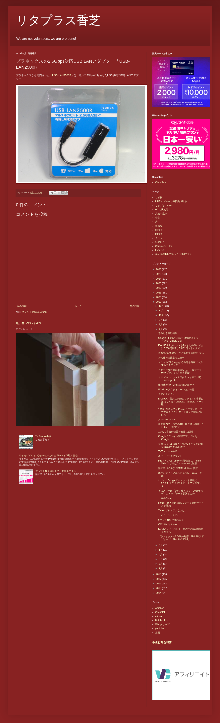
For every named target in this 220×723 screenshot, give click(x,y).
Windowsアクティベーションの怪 (176, 389)
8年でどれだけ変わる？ (171, 519)
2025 (159, 274)
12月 (162, 306)
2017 (159, 579)
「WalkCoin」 (165, 498)
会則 (157, 217)
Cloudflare (160, 182)
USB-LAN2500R (61, 75)
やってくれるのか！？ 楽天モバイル (55, 470)
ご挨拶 (158, 197)
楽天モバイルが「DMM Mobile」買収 (178, 468)
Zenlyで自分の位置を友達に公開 (175, 431)
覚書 (157, 632)
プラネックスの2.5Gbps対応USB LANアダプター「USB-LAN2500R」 (181, 538)
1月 (161, 568)
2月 (161, 563)
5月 (161, 549)
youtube (159, 628)
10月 (162, 315)
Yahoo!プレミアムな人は (171, 510)
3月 (161, 559)
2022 (159, 288)
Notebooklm (161, 620)
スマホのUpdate (167, 419)
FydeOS (159, 250)
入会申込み (161, 213)
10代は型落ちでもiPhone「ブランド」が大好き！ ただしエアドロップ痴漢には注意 (180, 412)
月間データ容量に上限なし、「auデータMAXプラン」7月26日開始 (179, 371)
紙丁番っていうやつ (28, 323)
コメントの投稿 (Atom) (34, 312)
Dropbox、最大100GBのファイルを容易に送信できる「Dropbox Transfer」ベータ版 (181, 401)
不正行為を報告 (162, 642)
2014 (159, 593)
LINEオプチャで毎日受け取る (171, 201)
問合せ (158, 229)
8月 (161, 324)
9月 (161, 320)
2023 (159, 283)
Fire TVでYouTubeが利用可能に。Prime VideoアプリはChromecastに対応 (179, 462)
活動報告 (160, 242)
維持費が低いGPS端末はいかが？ (176, 384)
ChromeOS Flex (163, 246)
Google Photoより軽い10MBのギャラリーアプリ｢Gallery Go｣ (180, 339)
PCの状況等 (161, 209)
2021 (159, 292)
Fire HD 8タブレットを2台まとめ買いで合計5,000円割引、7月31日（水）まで (180, 347)
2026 (159, 269)
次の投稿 (22, 306)
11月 (162, 310)
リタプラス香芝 (58, 20)
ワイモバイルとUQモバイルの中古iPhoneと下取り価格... (49, 455)
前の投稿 (134, 306)
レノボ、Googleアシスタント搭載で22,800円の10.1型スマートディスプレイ (180, 483)
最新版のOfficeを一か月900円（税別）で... (181, 353)
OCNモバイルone (167, 524)
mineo (158, 233)
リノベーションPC (168, 515)
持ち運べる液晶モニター (171, 357)
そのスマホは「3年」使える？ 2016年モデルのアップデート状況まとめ (180, 492)
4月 (161, 554)
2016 (159, 583)
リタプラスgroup (164, 205)
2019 (159, 301)
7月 (161, 329)
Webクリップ (162, 624)
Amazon (159, 608)
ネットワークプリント (170, 456)
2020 (159, 297)
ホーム (78, 306)
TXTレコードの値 (167, 451)
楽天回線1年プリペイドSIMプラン (173, 254)
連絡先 (158, 225)
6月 (161, 545)
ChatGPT (160, 612)
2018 (159, 574)
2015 (159, 588)
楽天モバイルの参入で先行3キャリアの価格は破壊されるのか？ (180, 445)
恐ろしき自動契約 (167, 333)
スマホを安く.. (166, 394)
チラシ (158, 238)
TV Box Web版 (43, 436)
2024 (159, 278)
